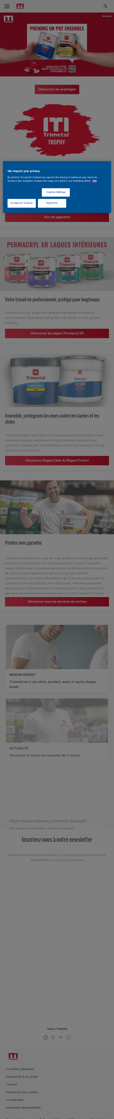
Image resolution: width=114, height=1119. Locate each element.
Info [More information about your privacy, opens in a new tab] (95, 181)
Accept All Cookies (21, 203)
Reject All (52, 203)
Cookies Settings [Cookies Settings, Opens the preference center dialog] (56, 192)
